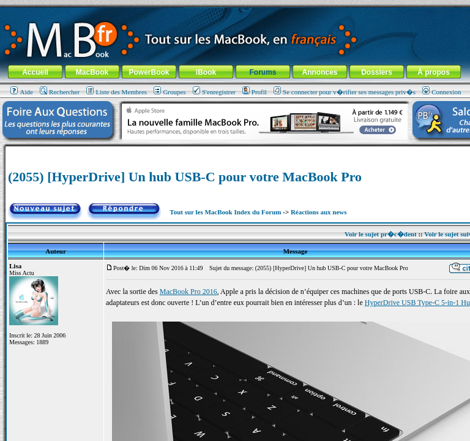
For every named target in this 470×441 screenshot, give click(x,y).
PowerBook (149, 72)
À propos (433, 72)
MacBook (92, 72)
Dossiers (376, 72)
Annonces (319, 72)
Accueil (35, 72)
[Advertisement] (247, 151)
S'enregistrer (214, 92)
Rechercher (60, 92)
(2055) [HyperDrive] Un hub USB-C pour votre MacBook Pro (185, 176)
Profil (254, 92)
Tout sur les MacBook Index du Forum (225, 212)
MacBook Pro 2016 (188, 291)
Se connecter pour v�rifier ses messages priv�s (345, 92)
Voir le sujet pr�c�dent (381, 234)
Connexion (441, 92)
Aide (21, 92)
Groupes (169, 92)
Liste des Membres (116, 92)
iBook (206, 72)
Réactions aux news (319, 212)
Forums (262, 72)
